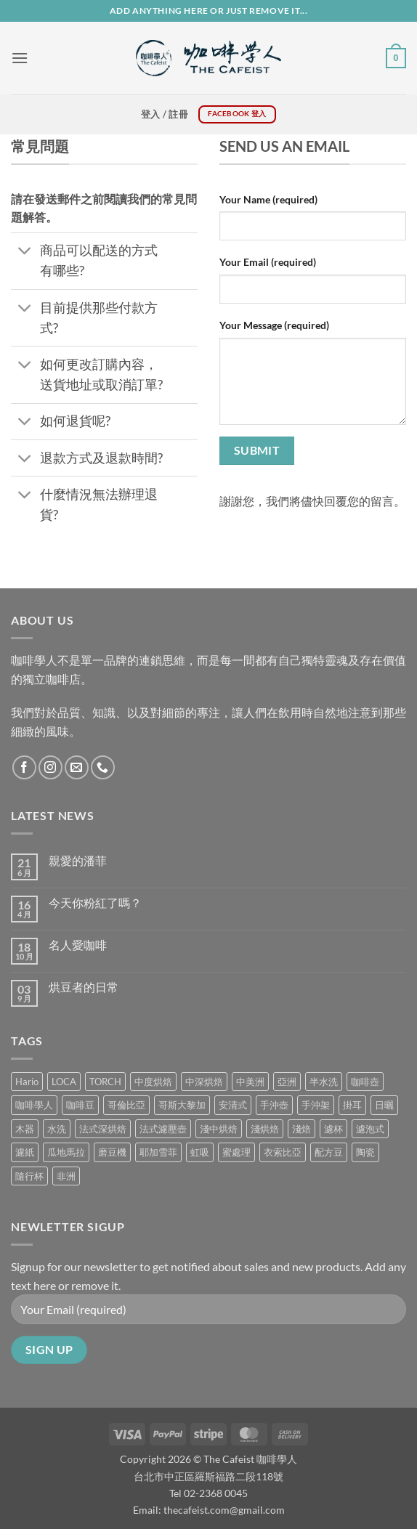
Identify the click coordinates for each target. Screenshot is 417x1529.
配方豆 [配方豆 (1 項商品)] (329, 1152)
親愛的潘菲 (78, 860)
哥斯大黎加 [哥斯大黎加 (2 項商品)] (182, 1105)
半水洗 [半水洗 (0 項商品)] (323, 1081)
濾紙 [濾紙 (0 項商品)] (24, 1152)
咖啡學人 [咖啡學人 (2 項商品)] (34, 1105)
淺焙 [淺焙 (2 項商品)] (301, 1129)
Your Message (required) (274, 325)
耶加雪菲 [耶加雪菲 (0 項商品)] (158, 1152)
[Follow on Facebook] (24, 767)
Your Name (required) (268, 199)
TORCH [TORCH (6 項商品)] (105, 1081)
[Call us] (103, 767)
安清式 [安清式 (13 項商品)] (233, 1105)
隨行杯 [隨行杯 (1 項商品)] (29, 1176)
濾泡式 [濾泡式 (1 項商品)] (370, 1129)
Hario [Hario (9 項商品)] (27, 1081)
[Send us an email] (77, 767)
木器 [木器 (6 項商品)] (24, 1129)
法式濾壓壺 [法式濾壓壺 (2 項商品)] (163, 1129)
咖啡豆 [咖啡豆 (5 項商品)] (80, 1105)
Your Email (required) (267, 262)
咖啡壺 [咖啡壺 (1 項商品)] (365, 1081)
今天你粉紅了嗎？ (95, 902)
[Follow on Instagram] (50, 767)
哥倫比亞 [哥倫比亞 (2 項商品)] (126, 1105)
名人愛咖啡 (78, 945)
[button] (19, 58)
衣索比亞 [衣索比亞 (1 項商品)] (282, 1152)
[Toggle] (25, 252)
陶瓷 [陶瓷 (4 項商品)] (365, 1152)
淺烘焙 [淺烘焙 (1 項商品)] (265, 1129)
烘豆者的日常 (83, 987)
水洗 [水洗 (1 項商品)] (56, 1129)
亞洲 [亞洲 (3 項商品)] (287, 1081)
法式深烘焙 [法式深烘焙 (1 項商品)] (102, 1129)
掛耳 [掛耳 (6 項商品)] (352, 1105)
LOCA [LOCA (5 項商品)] (64, 1081)
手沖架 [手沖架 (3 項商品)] (315, 1105)
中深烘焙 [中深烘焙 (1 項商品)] (204, 1081)
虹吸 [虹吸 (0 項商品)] (199, 1152)
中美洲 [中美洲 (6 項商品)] (250, 1081)
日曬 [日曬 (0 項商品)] (384, 1105)
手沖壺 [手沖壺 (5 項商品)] (274, 1105)
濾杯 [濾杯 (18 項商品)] (333, 1129)
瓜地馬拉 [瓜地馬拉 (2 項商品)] (66, 1152)
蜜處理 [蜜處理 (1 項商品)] (236, 1152)
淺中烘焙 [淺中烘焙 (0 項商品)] (219, 1129)
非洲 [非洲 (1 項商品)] (66, 1176)
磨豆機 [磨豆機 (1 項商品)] (112, 1152)
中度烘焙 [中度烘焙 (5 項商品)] (153, 1081)
